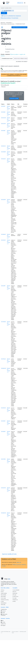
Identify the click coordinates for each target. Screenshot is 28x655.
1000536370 (3, 158)
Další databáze (8, 22)
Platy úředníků (3, 594)
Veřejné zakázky (4, 593)
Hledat (4, 12)
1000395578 (3, 407)
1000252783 (3, 123)
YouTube (3, 622)
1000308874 (3, 151)
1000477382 (3, 459)
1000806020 (3, 368)
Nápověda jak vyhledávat (6, 18)
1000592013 (3, 240)
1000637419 (3, 285)
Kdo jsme (14, 591)
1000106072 (3, 146)
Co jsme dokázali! (16, 590)
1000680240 (3, 512)
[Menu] (24, 3)
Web (2, 620)
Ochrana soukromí (15, 631)
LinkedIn (3, 612)
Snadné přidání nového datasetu (19, 27)
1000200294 (3, 117)
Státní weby (3, 604)
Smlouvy (2, 590)
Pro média (14, 598)
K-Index (2, 601)
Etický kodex (15, 593)
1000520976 (3, 487)
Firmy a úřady (3, 598)
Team (13, 632)
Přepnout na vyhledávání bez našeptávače (11, 15)
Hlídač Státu (3, 22)
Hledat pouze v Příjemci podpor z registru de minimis (20, 58)
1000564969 (3, 199)
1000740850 (3, 321)
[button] (14, 75)
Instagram (3, 625)
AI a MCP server (15, 596)
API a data (14, 594)
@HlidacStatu (4, 609)
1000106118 (3, 130)
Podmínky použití (23, 631)
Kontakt (14, 601)
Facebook (3, 610)
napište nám (18, 562)
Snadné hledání (14, 18)
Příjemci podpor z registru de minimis (7, 23)
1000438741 (3, 431)
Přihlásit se (20, 2)
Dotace (2, 591)
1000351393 (3, 421)
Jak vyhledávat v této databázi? (21, 61)
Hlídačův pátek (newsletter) (4, 615)
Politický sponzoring (4, 599)
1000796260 (3, 358)
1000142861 (3, 112)
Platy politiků (3, 596)
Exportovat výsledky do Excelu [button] (9, 554)
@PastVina (3, 623)
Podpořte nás (15, 599)
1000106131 (3, 106)
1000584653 (3, 234)
